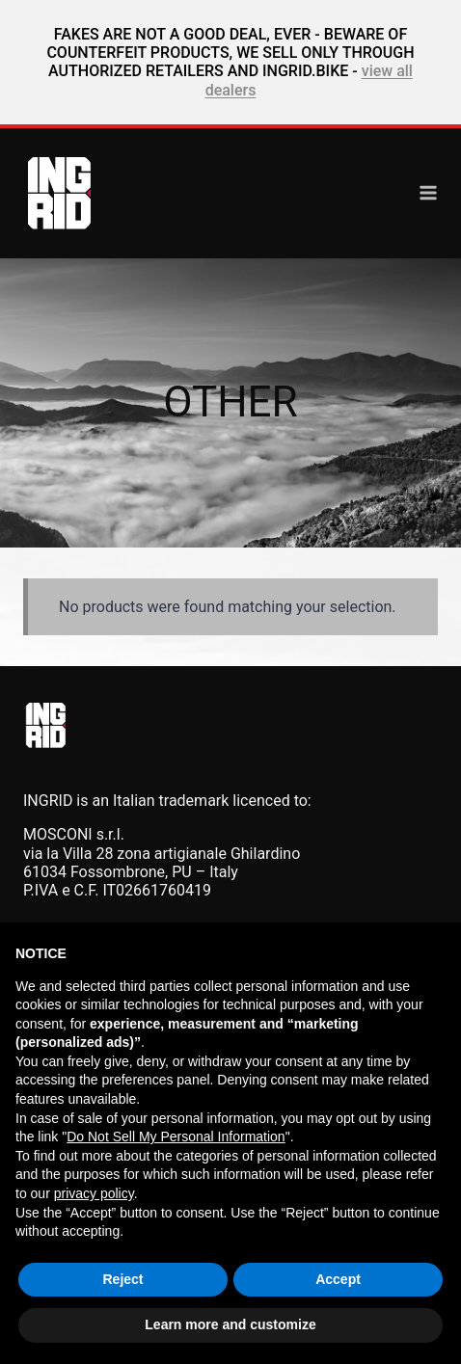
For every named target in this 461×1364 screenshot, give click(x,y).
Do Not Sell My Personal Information (176, 1136)
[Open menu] (428, 192)
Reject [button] (122, 1279)
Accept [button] (338, 1279)
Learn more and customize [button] (230, 1324)
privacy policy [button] (94, 1193)
